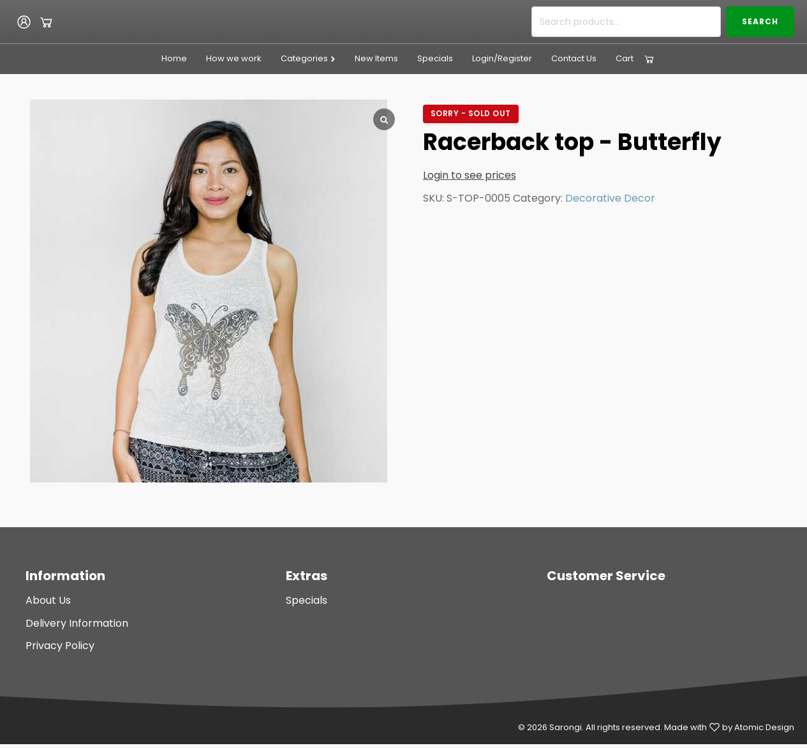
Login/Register (502, 58)
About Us (48, 600)
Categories (308, 58)
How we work (234, 58)
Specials (435, 58)
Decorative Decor (610, 198)
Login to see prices (469, 175)
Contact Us (573, 58)
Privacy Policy (60, 645)
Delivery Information (77, 623)
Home (174, 58)
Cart (624, 58)
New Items (376, 58)
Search (760, 21)
